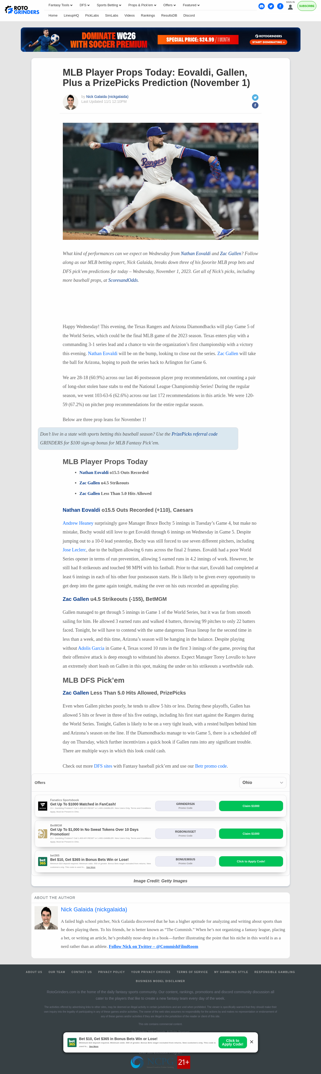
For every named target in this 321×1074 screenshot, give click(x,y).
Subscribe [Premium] (307, 6)
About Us (34, 972)
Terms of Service (192, 972)
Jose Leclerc (74, 549)
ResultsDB (169, 15)
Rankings (148, 15)
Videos (130, 15)
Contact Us (82, 972)
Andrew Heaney (78, 523)
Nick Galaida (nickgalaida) (107, 97)
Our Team (57, 972)
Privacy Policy (111, 972)
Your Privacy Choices (151, 972)
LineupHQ (71, 15)
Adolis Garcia (91, 648)
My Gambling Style (231, 972)
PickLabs (92, 15)
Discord (189, 15)
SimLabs (111, 15)
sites (103, 766)
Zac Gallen (230, 253)
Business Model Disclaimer (160, 981)
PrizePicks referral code (194, 434)
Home (53, 15)
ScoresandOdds (123, 280)
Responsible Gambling (274, 972)
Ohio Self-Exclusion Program (160, 1053)
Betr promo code (211, 766)
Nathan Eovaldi (196, 253)
